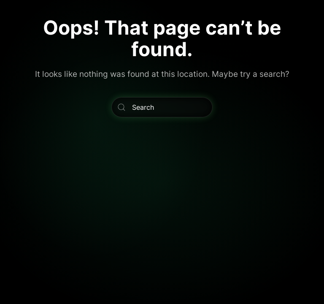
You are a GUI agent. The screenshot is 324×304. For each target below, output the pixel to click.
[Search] (162, 107)
